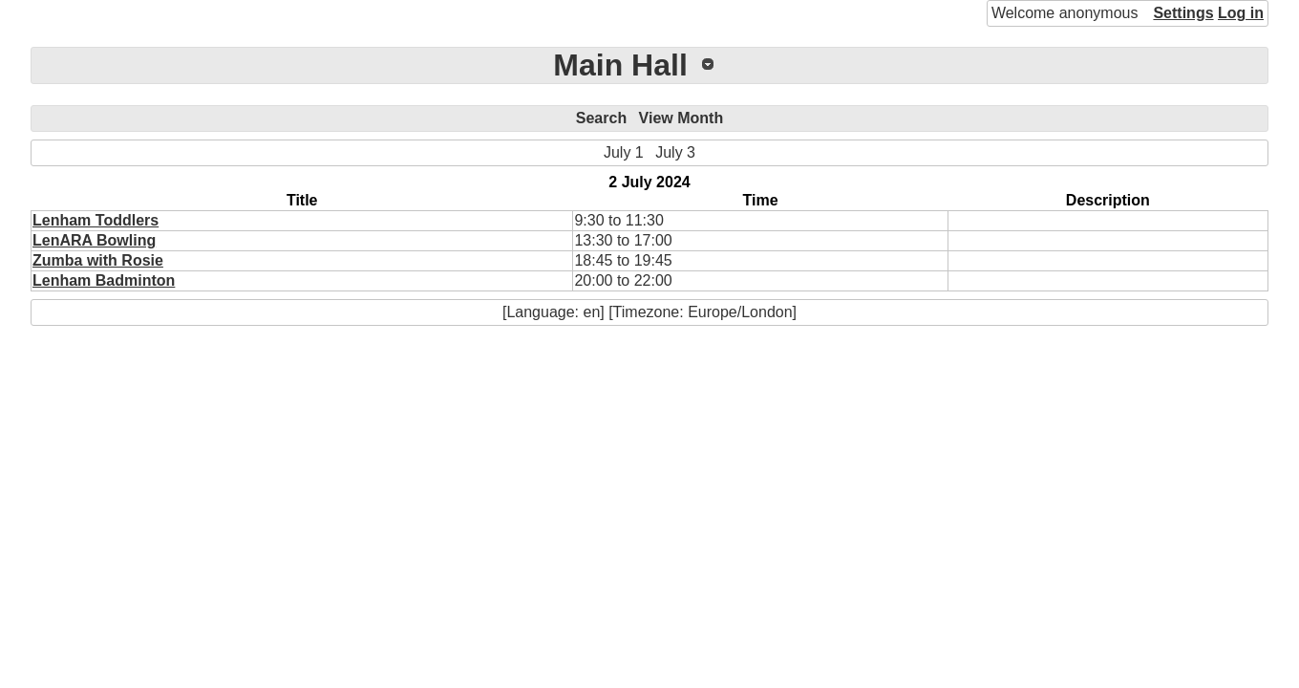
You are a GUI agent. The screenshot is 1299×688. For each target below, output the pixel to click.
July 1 (624, 152)
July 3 (675, 152)
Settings (1183, 13)
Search (601, 118)
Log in (1241, 13)
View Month (681, 118)
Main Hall (620, 65)
